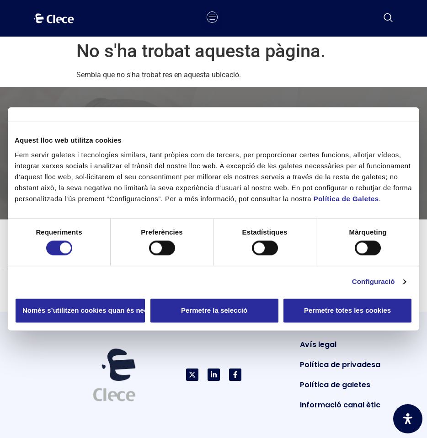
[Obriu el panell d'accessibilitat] (407, 418)
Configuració (373, 282)
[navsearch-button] (388, 18)
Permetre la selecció (214, 310)
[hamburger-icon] (212, 18)
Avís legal (318, 344)
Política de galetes (335, 384)
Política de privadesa (340, 364)
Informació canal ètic (340, 405)
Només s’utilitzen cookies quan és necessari (84, 310)
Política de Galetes (346, 199)
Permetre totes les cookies (347, 310)
